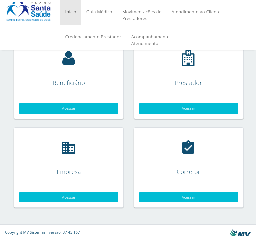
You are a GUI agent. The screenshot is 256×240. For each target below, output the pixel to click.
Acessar (69, 108)
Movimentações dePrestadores (142, 15)
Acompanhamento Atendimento (150, 40)
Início (70, 12)
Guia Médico (99, 12)
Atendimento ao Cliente (195, 12)
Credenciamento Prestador (93, 37)
